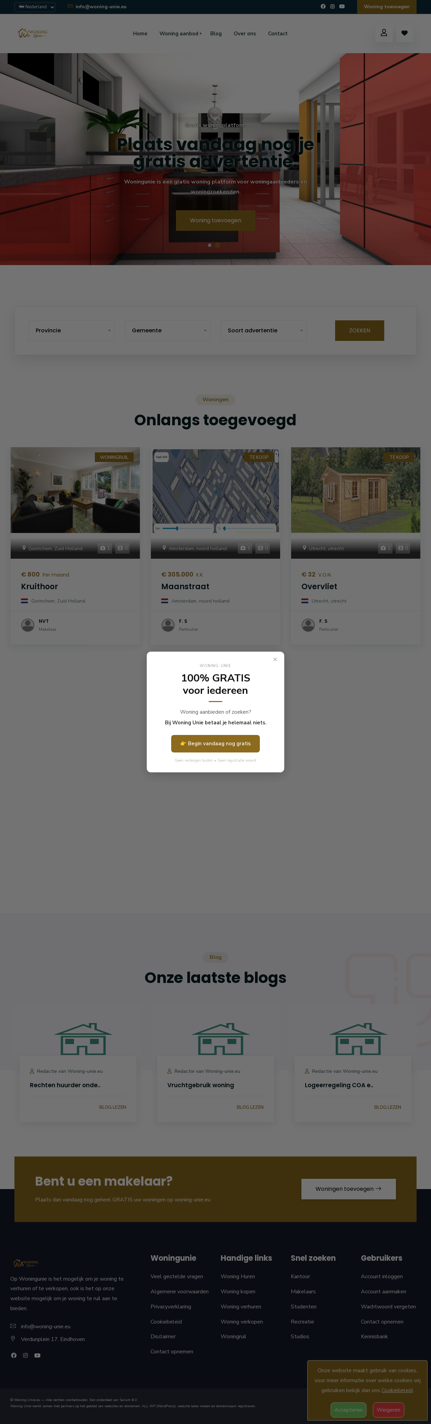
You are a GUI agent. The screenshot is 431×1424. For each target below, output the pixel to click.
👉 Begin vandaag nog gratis (215, 743)
